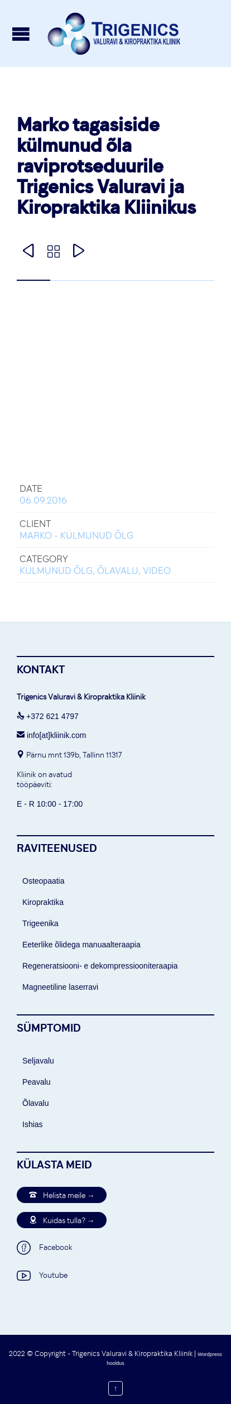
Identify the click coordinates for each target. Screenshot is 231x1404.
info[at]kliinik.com (51, 735)
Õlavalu (35, 1103)
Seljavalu (38, 1060)
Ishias (32, 1124)
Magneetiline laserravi (60, 987)
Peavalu (36, 1081)
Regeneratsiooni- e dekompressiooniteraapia (100, 965)
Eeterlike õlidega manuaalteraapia (81, 944)
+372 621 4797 (52, 716)
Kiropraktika (43, 902)
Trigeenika (40, 923)
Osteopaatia (43, 880)
